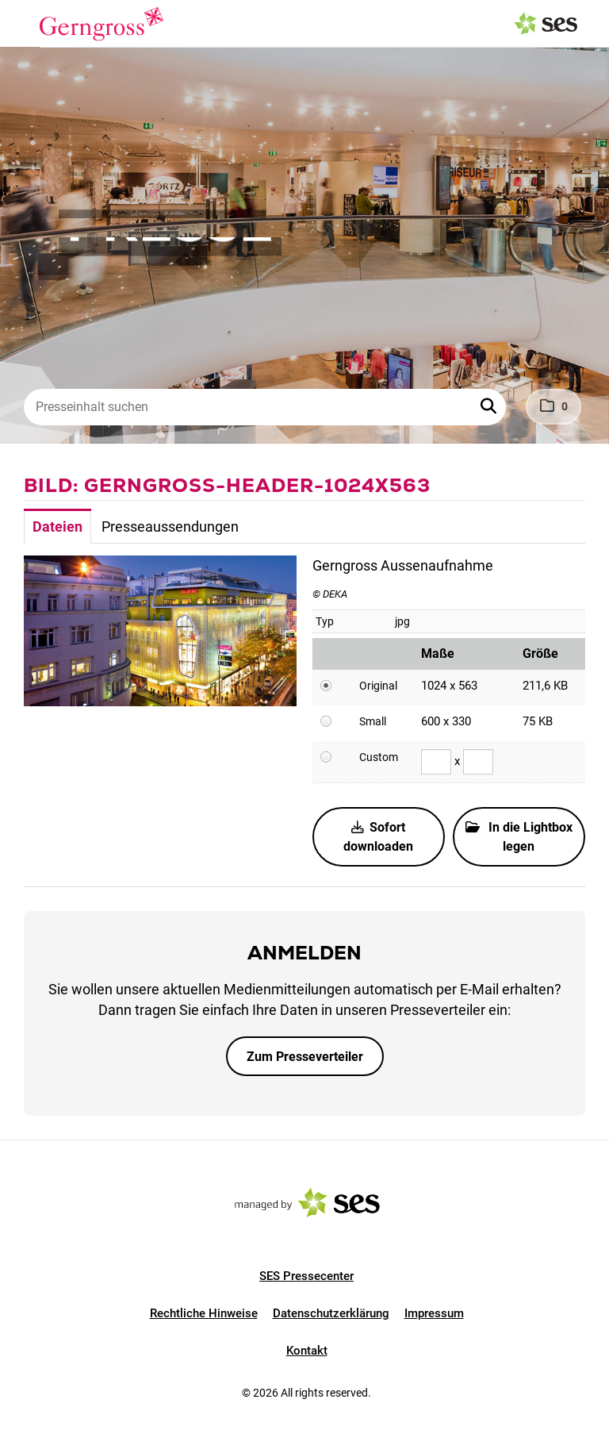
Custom (378, 757)
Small (372, 721)
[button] (490, 407)
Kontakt (306, 1351)
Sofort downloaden (378, 837)
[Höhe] (478, 762)
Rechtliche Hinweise (204, 1313)
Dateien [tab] (57, 526)
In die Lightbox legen (519, 837)
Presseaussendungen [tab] (170, 526)
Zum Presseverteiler (305, 1056)
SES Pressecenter (306, 1276)
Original (378, 685)
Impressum (434, 1313)
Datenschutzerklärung (331, 1313)
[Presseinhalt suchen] (265, 407)
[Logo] (101, 24)
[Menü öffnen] (27, 22)
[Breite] (436, 762)
